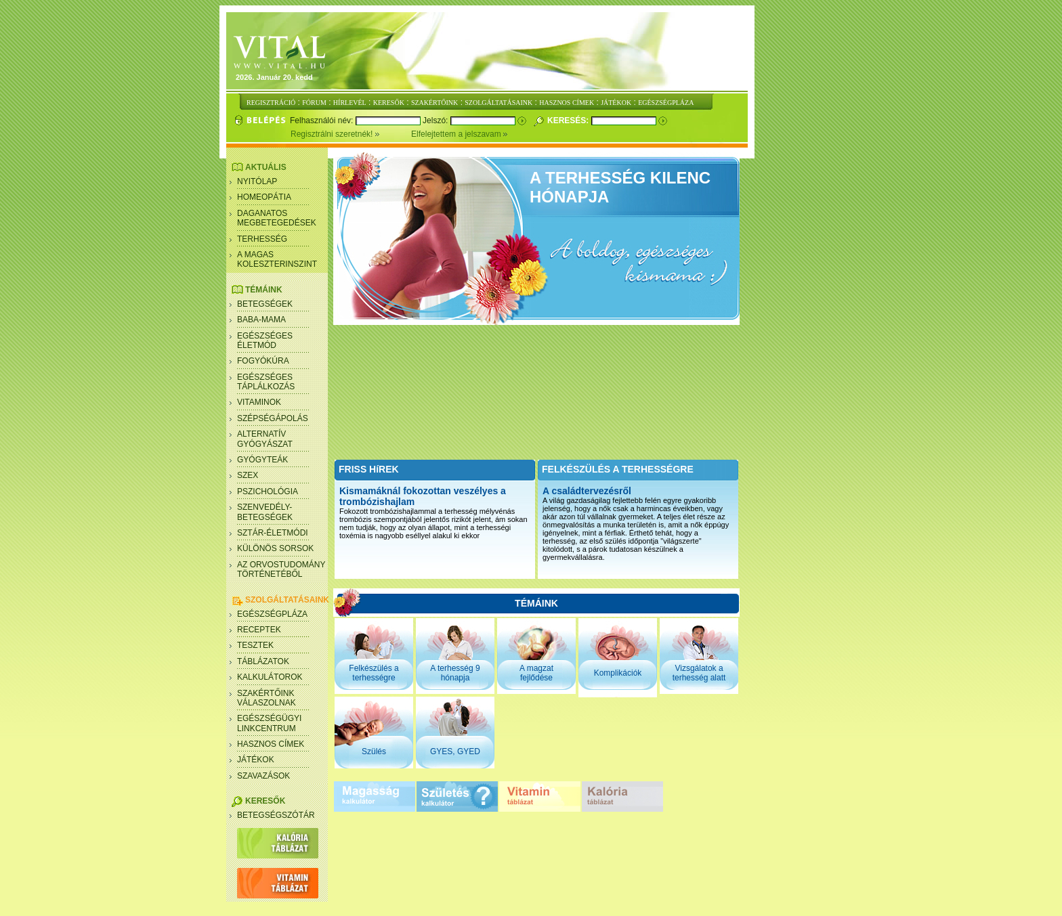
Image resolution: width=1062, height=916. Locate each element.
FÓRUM (314, 102)
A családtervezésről (587, 490)
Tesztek (255, 645)
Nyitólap (257, 181)
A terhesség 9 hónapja (455, 672)
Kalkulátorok (269, 677)
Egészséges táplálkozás (266, 381)
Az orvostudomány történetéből (281, 569)
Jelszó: (436, 120)
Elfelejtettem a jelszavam (459, 134)
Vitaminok (259, 402)
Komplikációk (618, 673)
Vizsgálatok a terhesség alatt (699, 672)
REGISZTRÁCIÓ (271, 102)
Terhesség (262, 239)
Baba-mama (261, 319)
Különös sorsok (275, 548)
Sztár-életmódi (272, 533)
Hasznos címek (270, 744)
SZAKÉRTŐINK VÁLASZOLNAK (266, 698)
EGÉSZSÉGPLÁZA (666, 102)
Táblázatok (263, 661)
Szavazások (263, 776)
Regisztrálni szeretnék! (351, 134)
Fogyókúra (263, 361)
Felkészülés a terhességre (373, 672)
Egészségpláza (272, 614)
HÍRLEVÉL (349, 102)
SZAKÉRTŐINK (434, 102)
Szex (247, 475)
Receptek (259, 629)
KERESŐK (388, 102)
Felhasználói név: (323, 120)
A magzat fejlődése (536, 672)
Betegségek (265, 304)
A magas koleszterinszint (277, 259)
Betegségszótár (276, 815)
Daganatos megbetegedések (276, 218)
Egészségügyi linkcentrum (269, 723)
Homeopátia (264, 197)
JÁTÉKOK (616, 102)
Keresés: (569, 120)
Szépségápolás (272, 418)
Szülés (374, 751)
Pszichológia (267, 491)
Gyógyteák (262, 459)
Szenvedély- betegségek (265, 511)
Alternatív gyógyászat (265, 438)
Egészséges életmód (265, 340)
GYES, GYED (455, 751)
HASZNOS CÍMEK (566, 102)
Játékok (255, 759)
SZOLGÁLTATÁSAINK (498, 102)
